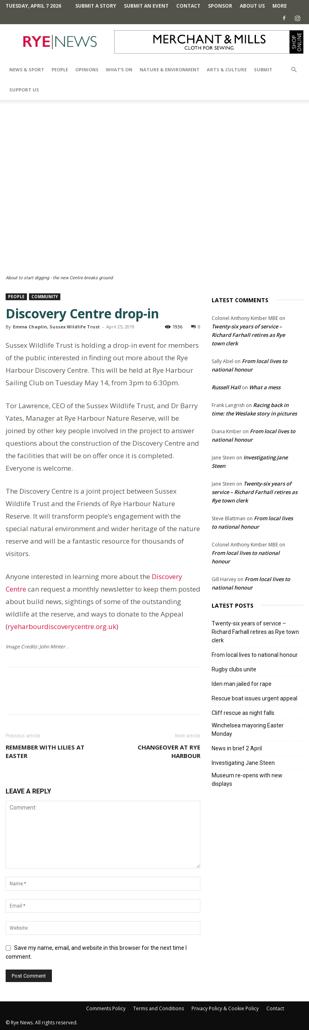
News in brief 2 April (237, 748)
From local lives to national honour (255, 655)
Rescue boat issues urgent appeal (254, 698)
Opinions (87, 69)
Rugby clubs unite (234, 669)
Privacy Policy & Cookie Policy (225, 1008)
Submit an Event (146, 5)
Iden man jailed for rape (242, 684)
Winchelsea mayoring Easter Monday (248, 729)
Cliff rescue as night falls (243, 713)
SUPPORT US (24, 90)
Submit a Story (95, 5)
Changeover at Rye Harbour (169, 751)
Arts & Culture (227, 69)
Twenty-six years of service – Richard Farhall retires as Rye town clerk (248, 335)
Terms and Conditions (158, 1008)
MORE (279, 5)
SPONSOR (220, 5)
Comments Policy (106, 1008)
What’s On (119, 69)
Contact (188, 5)
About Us (252, 5)
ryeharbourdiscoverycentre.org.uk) (63, 626)
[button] (293, 70)
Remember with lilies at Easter (45, 751)
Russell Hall (226, 387)
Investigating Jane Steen (243, 763)
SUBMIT (263, 69)
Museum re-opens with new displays (247, 779)
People (60, 69)
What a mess (264, 387)
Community (44, 296)
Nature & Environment (170, 69)
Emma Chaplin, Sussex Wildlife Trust (56, 327)
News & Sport (26, 69)
